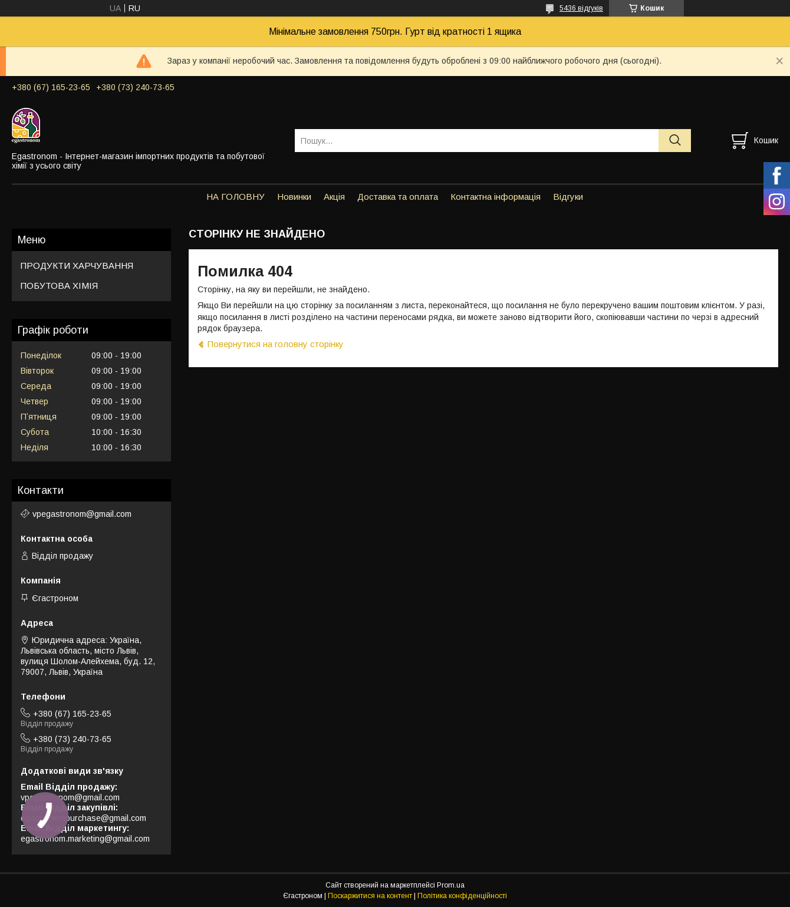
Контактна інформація (495, 197)
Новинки (294, 197)
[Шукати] (675, 140)
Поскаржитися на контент (370, 896)
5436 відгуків (581, 8)
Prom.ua (451, 885)
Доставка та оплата (397, 197)
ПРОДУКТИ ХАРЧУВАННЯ (77, 265)
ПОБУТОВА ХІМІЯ (59, 286)
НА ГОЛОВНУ (235, 197)
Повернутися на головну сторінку (276, 344)
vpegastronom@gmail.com (81, 514)
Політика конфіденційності (462, 896)
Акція (334, 197)
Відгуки (568, 197)
